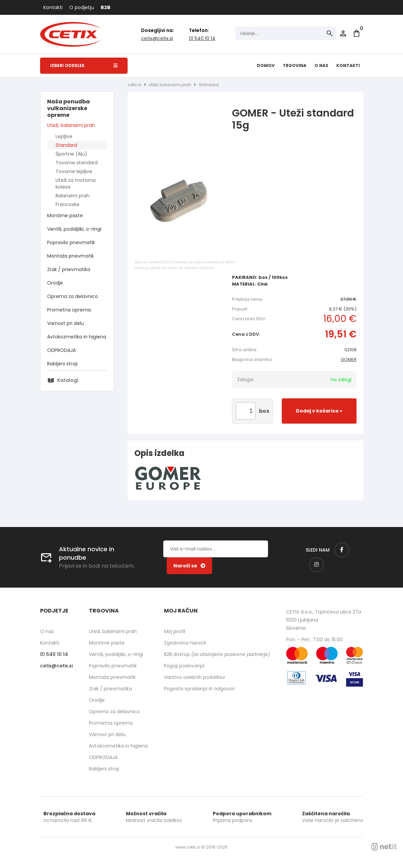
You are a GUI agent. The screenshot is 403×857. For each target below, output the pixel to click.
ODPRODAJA (61, 350)
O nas (321, 65)
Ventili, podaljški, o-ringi (74, 229)
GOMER (349, 359)
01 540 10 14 (202, 38)
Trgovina (294, 65)
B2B (105, 7)
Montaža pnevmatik (70, 256)
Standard (66, 145)
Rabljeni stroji (62, 363)
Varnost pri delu (65, 323)
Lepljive (64, 136)
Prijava (343, 33)
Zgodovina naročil (185, 642)
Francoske (67, 204)
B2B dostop (217, 654)
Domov (266, 65)
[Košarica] (356, 33)
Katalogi (67, 380)
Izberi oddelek (83, 65)
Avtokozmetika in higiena (76, 336)
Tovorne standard (77, 162)
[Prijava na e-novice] (189, 565)
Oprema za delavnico (72, 296)
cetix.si (134, 85)
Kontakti (53, 7)
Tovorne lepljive (74, 171)
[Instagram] (316, 564)
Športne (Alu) (71, 154)
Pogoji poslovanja (184, 665)
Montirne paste (65, 215)
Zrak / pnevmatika (68, 269)
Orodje (55, 282)
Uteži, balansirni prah (71, 125)
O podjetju (81, 7)
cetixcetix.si (157, 38)
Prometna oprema (69, 309)
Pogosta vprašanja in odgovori (199, 688)
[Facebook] (341, 549)
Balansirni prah (73, 195)
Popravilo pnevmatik (71, 242)
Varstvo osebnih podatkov (194, 677)
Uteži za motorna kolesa (76, 183)
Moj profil (174, 631)
